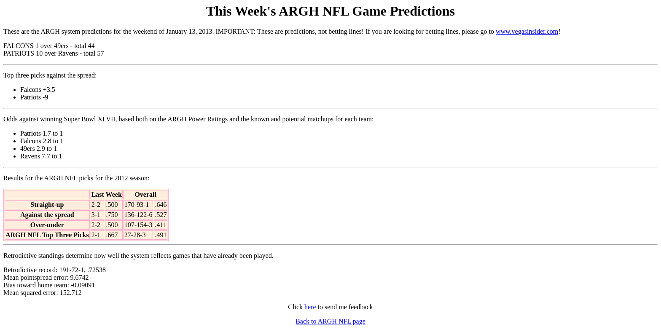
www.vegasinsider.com (527, 31)
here (310, 307)
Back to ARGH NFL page (330, 321)
